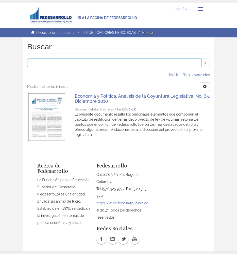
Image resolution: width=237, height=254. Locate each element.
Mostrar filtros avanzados (189, 75)
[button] (183, 9)
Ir (206, 63)
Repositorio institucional (55, 33)
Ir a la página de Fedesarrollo (107, 18)
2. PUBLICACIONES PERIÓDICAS (109, 33)
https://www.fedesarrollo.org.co (122, 203)
